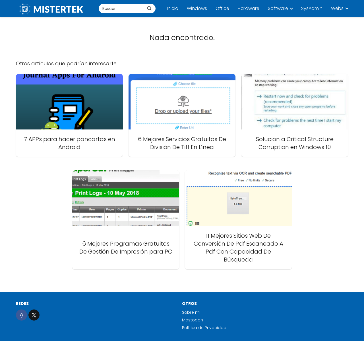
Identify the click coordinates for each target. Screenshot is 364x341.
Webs (337, 8)
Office (222, 8)
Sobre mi (191, 312)
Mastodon (192, 320)
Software (278, 8)
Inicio (172, 8)
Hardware (248, 8)
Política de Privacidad (204, 327)
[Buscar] (149, 8)
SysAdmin (311, 8)
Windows (197, 8)
